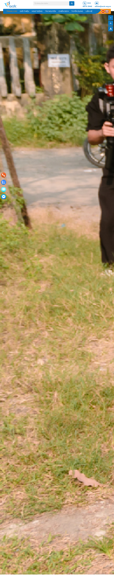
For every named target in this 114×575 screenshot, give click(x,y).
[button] (111, 292)
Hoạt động (37, 11)
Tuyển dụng (77, 11)
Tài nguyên (50, 11)
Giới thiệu (24, 11)
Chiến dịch (64, 11)
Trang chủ (11, 11)
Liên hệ (89, 11)
